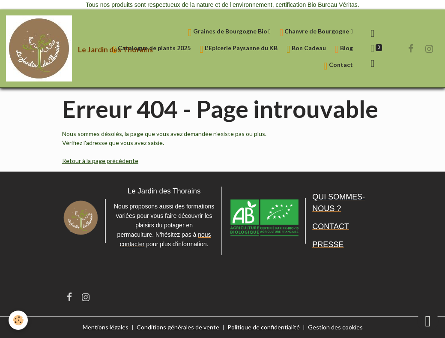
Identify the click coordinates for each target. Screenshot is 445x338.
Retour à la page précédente (100, 160)
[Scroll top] (428, 321)
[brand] (51, 48)
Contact (338, 66)
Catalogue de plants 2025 (152, 49)
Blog (344, 49)
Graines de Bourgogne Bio (228, 32)
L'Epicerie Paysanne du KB (239, 49)
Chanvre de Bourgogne (315, 32)
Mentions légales (105, 327)
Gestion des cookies (335, 327)
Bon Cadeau (306, 49)
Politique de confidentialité (263, 327)
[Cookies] (18, 320)
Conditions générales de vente (178, 327)
